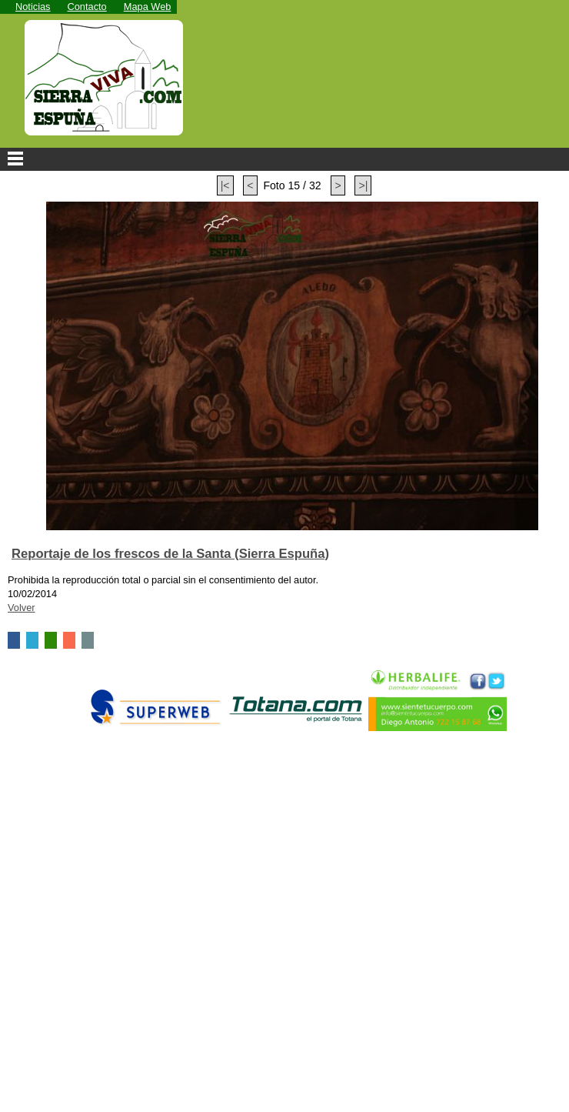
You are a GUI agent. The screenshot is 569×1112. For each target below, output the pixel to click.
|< (225, 185)
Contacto (87, 6)
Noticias (33, 6)
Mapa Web (147, 6)
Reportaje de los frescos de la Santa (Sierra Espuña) (170, 553)
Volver (21, 607)
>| (363, 185)
